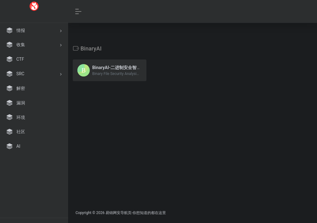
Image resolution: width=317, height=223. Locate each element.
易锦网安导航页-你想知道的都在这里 (136, 213)
